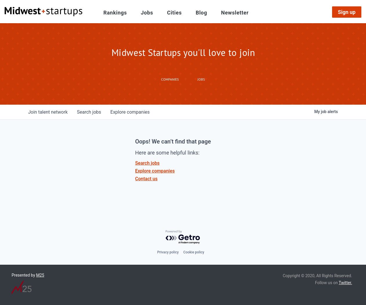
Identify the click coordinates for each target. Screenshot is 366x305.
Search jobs (147, 163)
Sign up (347, 12)
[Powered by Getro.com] (183, 237)
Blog (201, 13)
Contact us (146, 178)
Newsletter (235, 13)
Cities (174, 13)
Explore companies (155, 171)
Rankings (115, 13)
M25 (40, 275)
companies (130, 112)
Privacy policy (168, 252)
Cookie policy (193, 252)
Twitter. (345, 282)
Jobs (147, 13)
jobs (89, 112)
